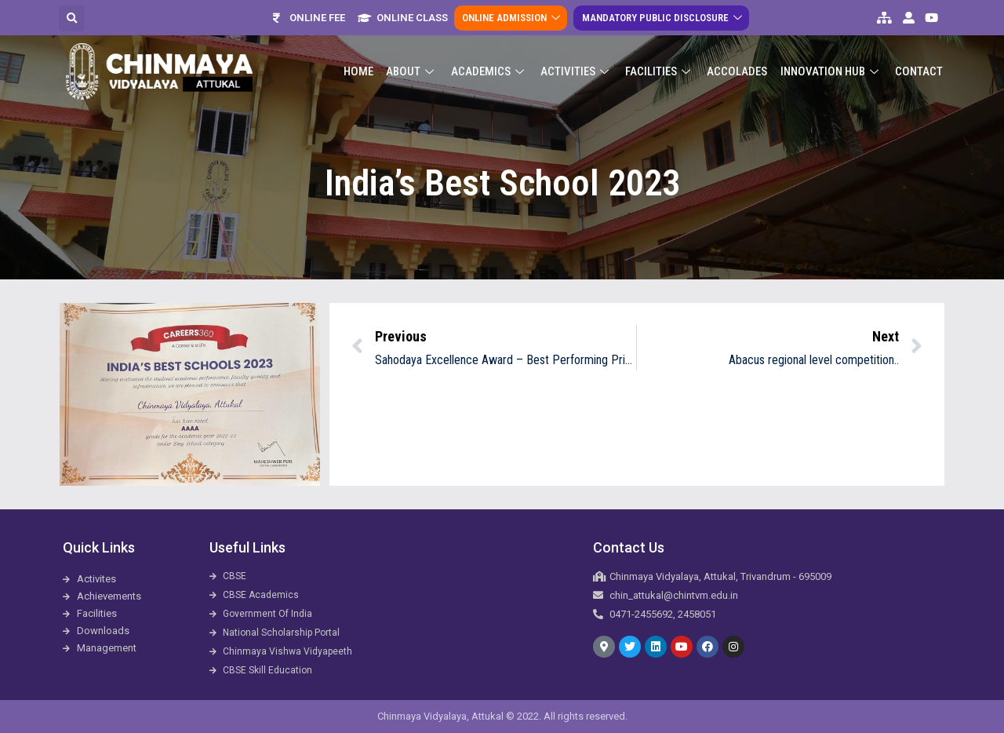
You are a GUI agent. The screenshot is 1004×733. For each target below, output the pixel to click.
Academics (490, 71)
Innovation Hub (831, 71)
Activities (577, 71)
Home (360, 71)
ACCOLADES (738, 71)
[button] (72, 18)
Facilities (660, 71)
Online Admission (513, 18)
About (413, 71)
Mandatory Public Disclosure (663, 18)
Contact (919, 71)
